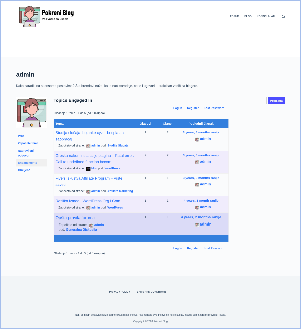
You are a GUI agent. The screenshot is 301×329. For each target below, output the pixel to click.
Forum (234, 16)
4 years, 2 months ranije (201, 217)
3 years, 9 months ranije (201, 178)
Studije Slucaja (117, 145)
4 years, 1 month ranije (201, 200)
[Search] (283, 16)
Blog (248, 16)
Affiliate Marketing (120, 191)
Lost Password (214, 108)
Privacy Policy (119, 291)
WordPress (112, 168)
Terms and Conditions (151, 291)
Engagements (27, 162)
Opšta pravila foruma (75, 217)
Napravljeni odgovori (26, 153)
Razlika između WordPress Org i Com (87, 201)
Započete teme (28, 143)
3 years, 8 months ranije (201, 132)
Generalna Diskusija (81, 229)
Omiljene (24, 170)
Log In (177, 108)
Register (193, 108)
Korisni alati (266, 16)
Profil (21, 136)
